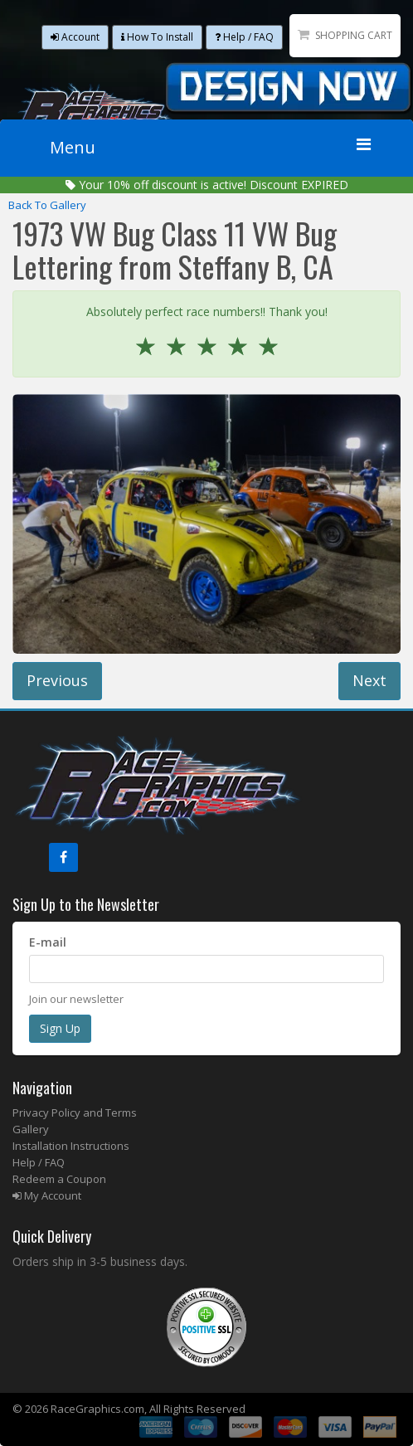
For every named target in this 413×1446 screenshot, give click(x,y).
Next (369, 680)
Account (75, 37)
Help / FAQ (244, 37)
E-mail (47, 942)
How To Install (157, 37)
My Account (46, 1195)
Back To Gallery (47, 204)
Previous (57, 680)
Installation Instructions (70, 1145)
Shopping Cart (353, 35)
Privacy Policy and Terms (74, 1112)
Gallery (30, 1129)
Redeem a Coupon (59, 1178)
